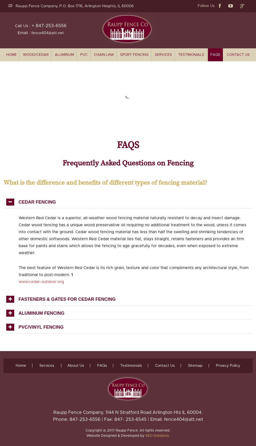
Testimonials (191, 55)
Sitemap (195, 366)
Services (163, 55)
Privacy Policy (228, 366)
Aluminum (64, 55)
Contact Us (238, 55)
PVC (84, 55)
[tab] (128, 202)
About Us (75, 366)
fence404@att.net (47, 33)
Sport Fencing (134, 55)
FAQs (215, 55)
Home (21, 366)
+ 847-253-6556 (49, 26)
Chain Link (104, 55)
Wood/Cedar (36, 55)
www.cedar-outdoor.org (41, 282)
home (11, 55)
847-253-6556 (85, 419)
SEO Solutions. (157, 436)
